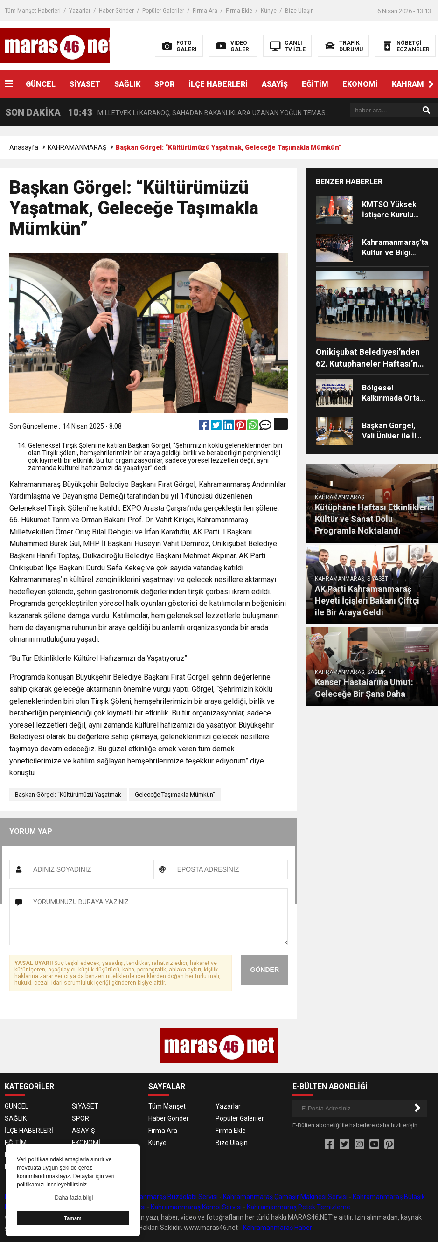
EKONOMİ (360, 84)
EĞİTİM (315, 84)
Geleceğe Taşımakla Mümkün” (175, 794)
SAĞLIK (127, 84)
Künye (269, 10)
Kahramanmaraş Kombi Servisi (196, 1207)
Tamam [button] (72, 1218)
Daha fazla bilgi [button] (74, 1197)
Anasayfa (23, 147)
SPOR (164, 84)
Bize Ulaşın (299, 10)
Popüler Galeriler (163, 10)
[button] (431, 84)
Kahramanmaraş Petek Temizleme (298, 1207)
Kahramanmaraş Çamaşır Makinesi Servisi (285, 1196)
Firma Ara (205, 10)
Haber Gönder (116, 10)
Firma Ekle (239, 10)
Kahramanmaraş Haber (277, 1227)
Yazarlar (79, 10)
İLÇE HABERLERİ (218, 84)
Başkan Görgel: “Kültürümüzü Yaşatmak (68, 794)
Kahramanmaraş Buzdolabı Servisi (167, 1196)
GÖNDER (264, 969)
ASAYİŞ (275, 84)
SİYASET (85, 84)
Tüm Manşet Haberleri (33, 10)
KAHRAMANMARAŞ (77, 147)
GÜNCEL (41, 84)
